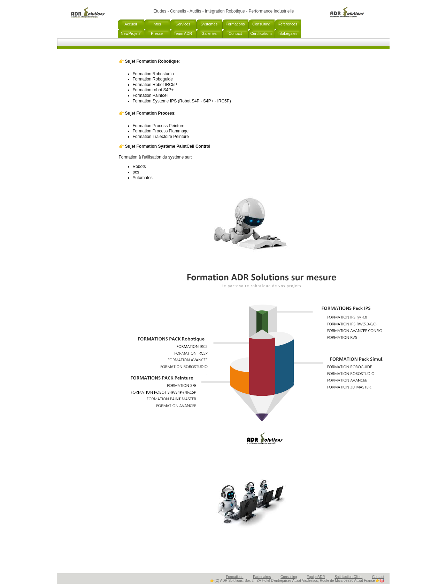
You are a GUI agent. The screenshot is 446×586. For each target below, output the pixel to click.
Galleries (208, 33)
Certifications (261, 33)
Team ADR (183, 33)
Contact (235, 33)
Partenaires (262, 577)
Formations (235, 24)
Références (287, 24)
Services (183, 24)
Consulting (261, 24)
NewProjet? (131, 33)
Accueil (130, 24)
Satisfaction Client (348, 577)
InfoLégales (288, 33)
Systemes (209, 24)
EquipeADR (316, 577)
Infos (157, 24)
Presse (157, 33)
